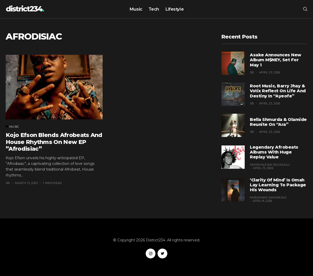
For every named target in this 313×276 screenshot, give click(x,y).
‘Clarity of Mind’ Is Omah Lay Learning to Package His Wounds (278, 185)
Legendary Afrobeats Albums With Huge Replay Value (274, 152)
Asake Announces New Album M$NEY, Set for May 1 (275, 59)
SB (8, 183)
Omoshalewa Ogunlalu (270, 164)
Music (135, 9)
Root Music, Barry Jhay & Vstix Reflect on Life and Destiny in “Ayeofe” (278, 90)
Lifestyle (174, 9)
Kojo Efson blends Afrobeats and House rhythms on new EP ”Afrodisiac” (54, 142)
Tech (154, 9)
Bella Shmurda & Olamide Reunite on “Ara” (278, 122)
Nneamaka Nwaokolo (268, 197)
